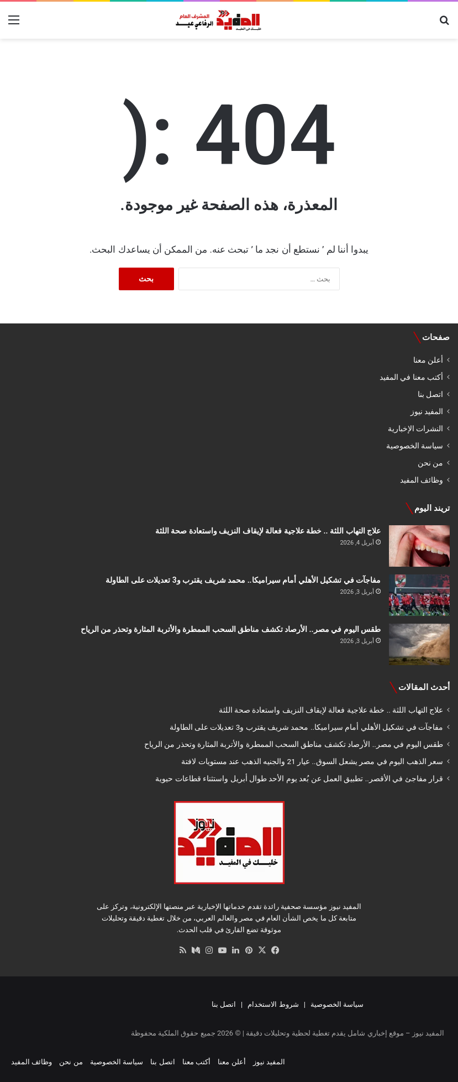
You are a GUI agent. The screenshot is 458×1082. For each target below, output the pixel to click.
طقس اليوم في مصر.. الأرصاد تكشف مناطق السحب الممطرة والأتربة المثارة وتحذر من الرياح (231, 629)
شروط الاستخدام (273, 1004)
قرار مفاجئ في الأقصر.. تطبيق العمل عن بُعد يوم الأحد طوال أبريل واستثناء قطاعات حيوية (299, 778)
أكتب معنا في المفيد (411, 377)
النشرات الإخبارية (415, 428)
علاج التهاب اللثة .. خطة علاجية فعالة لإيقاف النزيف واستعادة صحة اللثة (268, 530)
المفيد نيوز (426, 411)
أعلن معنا (428, 360)
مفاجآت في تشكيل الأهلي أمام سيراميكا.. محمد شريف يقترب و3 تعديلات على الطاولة (243, 580)
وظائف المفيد (421, 479)
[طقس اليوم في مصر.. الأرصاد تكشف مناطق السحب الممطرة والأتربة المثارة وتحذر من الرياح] (419, 644)
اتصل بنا (430, 394)
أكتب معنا (196, 1062)
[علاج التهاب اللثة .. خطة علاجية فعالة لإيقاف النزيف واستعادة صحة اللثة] (419, 546)
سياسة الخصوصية (414, 445)
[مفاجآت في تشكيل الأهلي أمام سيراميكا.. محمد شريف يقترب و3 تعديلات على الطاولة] (419, 595)
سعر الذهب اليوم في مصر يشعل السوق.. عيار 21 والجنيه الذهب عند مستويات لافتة (312, 761)
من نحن (430, 462)
